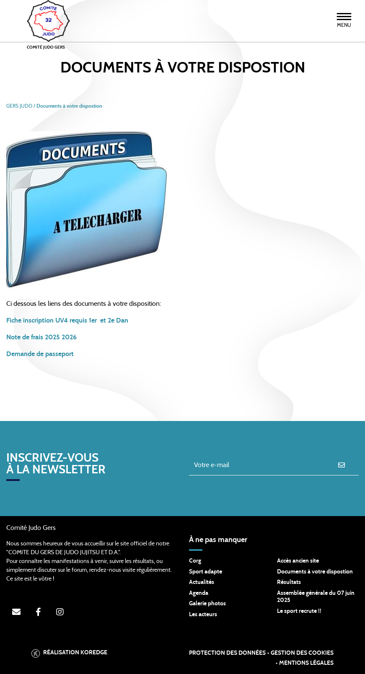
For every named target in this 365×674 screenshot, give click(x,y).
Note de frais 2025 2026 (41, 337)
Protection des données (227, 653)
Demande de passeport (40, 354)
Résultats (289, 582)
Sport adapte (205, 572)
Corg (195, 561)
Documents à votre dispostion (315, 572)
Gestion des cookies (302, 653)
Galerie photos (207, 604)
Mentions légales (306, 663)
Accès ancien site (298, 561)
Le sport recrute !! (299, 611)
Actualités (201, 582)
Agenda (198, 593)
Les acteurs (203, 614)
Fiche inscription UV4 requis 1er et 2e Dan (67, 320)
